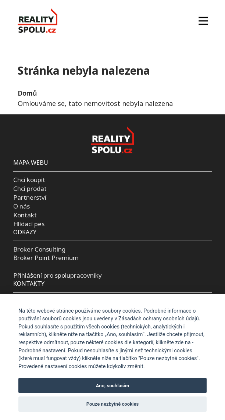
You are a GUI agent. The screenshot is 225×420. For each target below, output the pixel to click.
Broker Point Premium (46, 257)
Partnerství (29, 197)
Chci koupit (29, 179)
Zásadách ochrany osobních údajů (158, 319)
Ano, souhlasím (112, 385)
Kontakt (25, 215)
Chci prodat (30, 188)
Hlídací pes (28, 223)
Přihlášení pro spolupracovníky (57, 275)
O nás (21, 206)
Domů (27, 93)
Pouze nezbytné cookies (112, 404)
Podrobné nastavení (41, 351)
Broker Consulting (39, 249)
